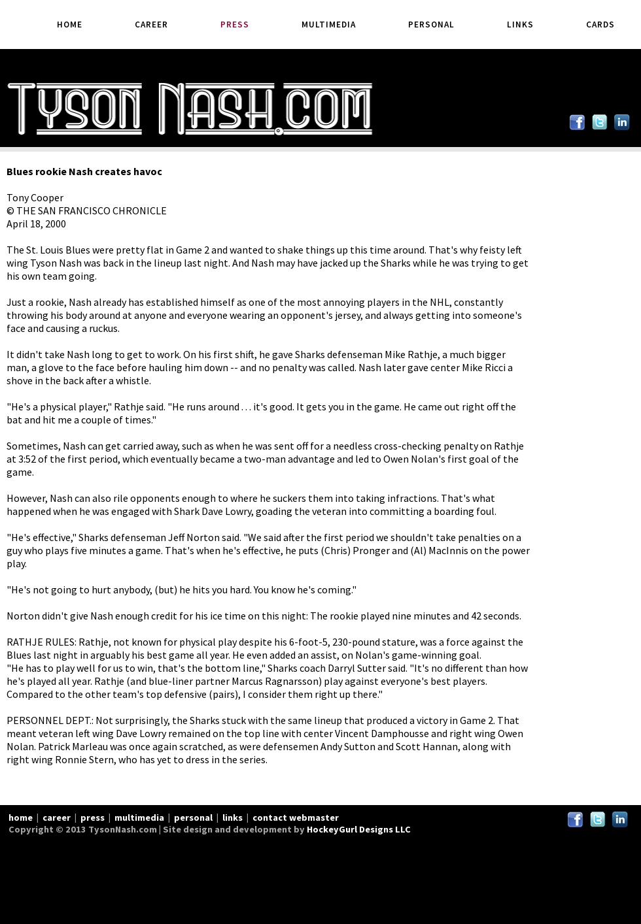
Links (520, 24)
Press (234, 24)
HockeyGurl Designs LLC (359, 829)
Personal (431, 24)
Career (151, 24)
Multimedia (329, 24)
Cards (600, 24)
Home (69, 24)
